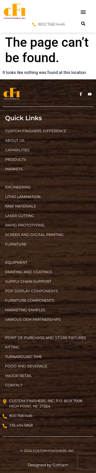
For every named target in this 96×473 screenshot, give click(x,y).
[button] (83, 12)
